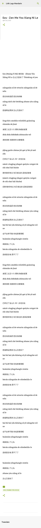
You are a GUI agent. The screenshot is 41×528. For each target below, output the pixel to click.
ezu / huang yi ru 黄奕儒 (11, 490)
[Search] (38, 3)
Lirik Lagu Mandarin (14, 3)
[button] (4, 24)
